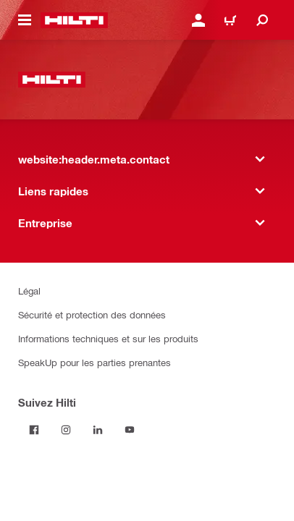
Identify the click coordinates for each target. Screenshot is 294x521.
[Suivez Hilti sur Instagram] (66, 430)
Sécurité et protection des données (92, 314)
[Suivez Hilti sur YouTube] (130, 430)
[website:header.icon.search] (262, 20)
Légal (29, 290)
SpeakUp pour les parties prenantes (94, 362)
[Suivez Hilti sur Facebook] (34, 430)
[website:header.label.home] (74, 20)
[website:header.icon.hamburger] (25, 20)
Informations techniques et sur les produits (108, 338)
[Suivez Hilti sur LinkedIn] (98, 430)
